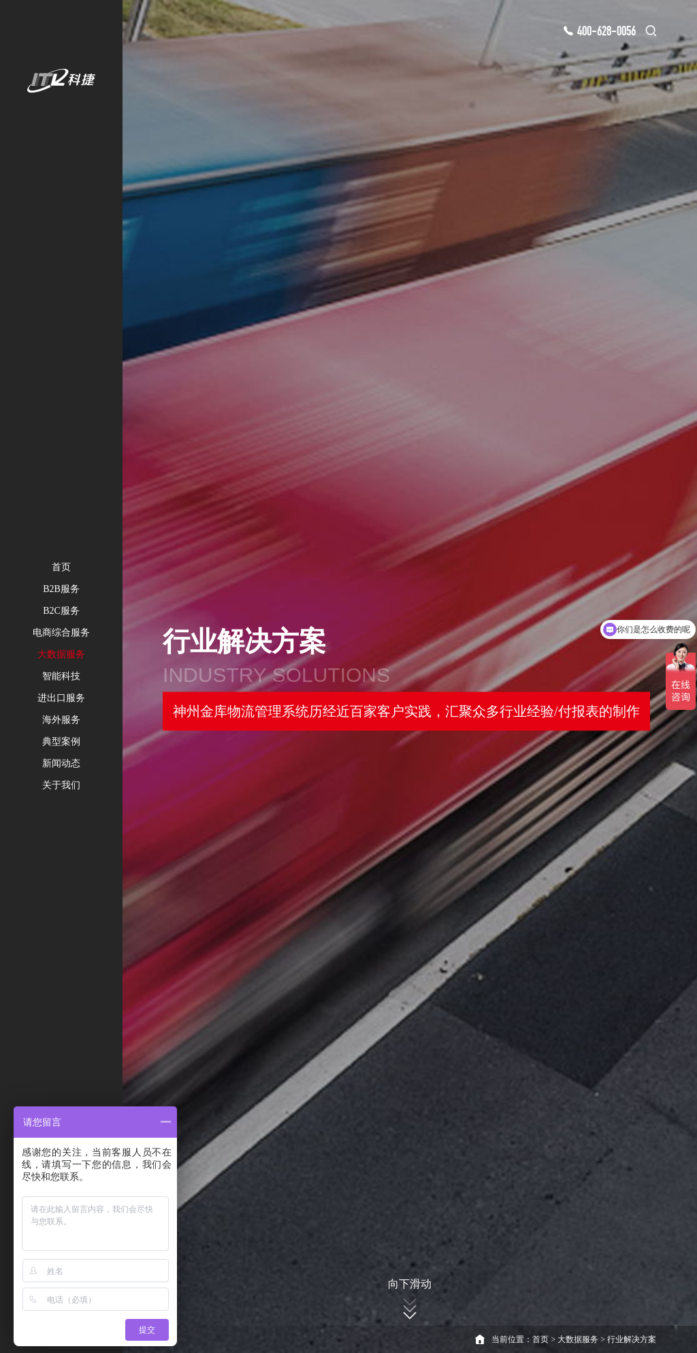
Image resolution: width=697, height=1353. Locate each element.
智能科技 (61, 676)
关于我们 (61, 785)
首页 (61, 567)
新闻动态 (61, 763)
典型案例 (61, 741)
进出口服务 (61, 698)
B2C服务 (61, 611)
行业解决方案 (631, 1339)
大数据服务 (61, 654)
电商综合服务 (61, 632)
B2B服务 (61, 589)
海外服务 (61, 720)
